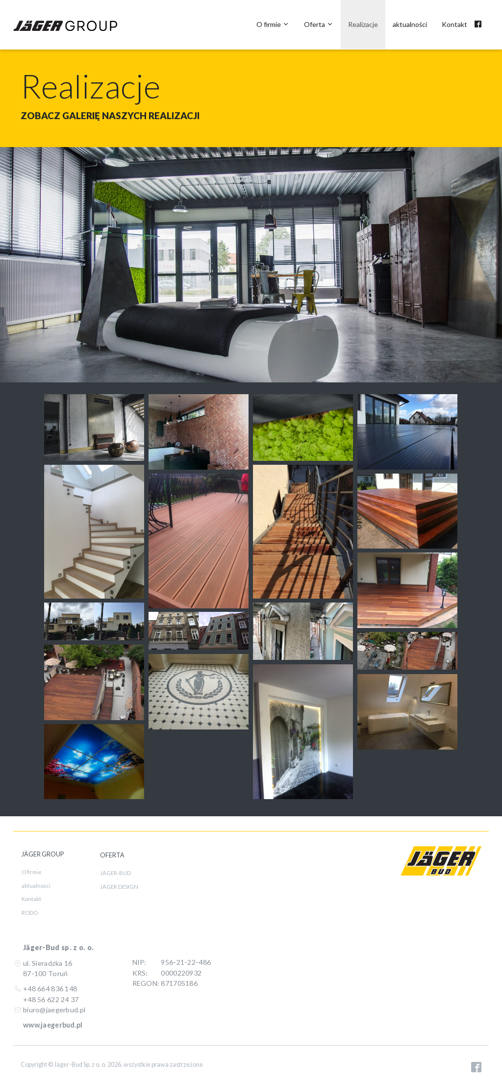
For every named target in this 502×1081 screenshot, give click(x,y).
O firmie (272, 24)
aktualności (410, 24)
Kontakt (454, 24)
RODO (30, 912)
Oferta (318, 24)
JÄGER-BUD (115, 873)
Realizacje (363, 24)
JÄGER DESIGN (119, 886)
